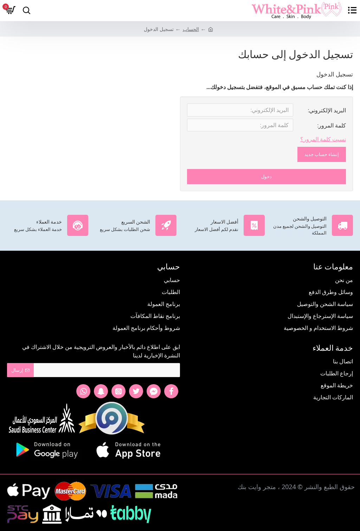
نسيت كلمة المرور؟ (323, 141)
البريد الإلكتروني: (327, 110)
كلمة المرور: (331, 126)
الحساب (191, 29)
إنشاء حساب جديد (321, 156)
